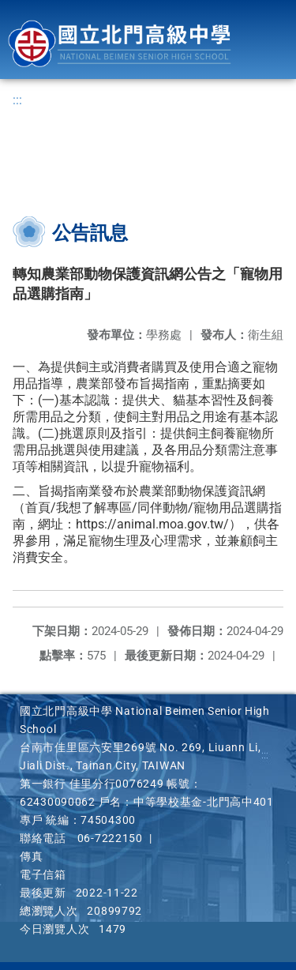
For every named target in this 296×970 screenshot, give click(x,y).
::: (17, 99)
